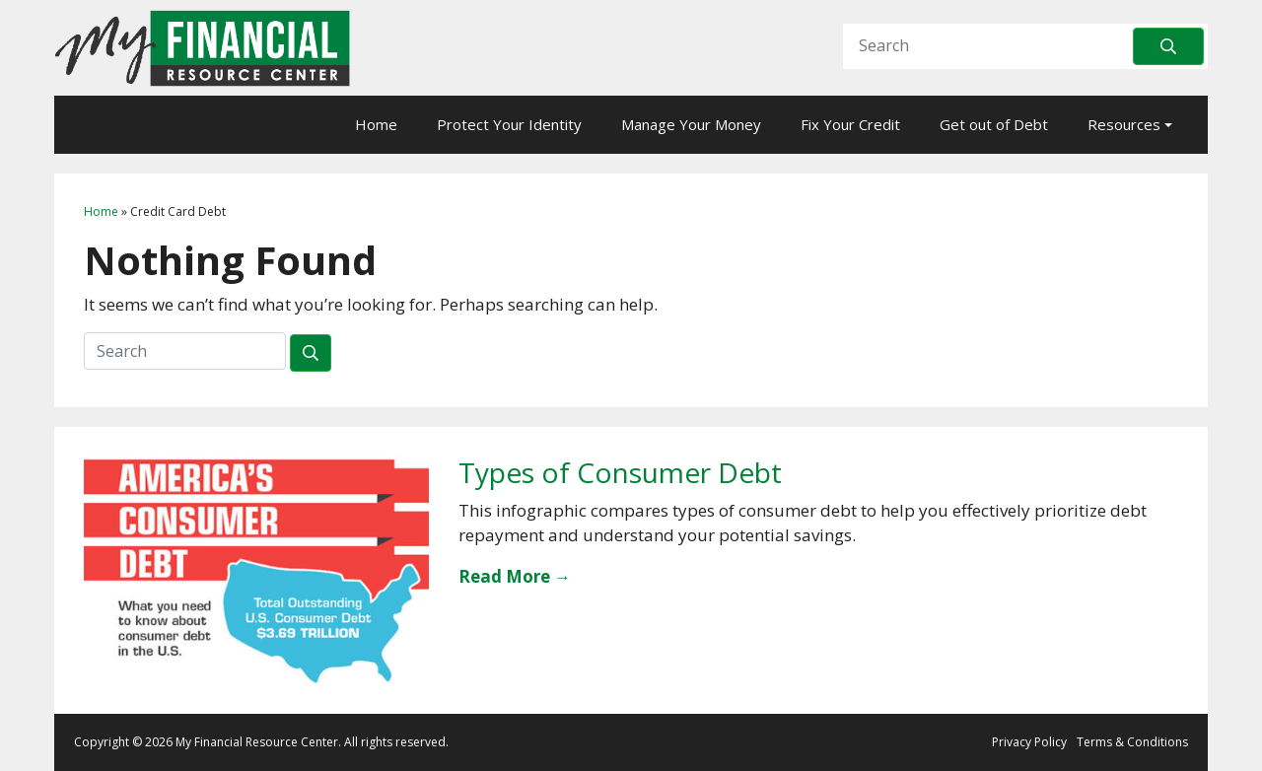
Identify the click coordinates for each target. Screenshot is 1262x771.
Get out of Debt (994, 124)
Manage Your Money (691, 124)
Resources (1123, 124)
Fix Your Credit (850, 124)
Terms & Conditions (1132, 742)
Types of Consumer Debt (620, 472)
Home (376, 124)
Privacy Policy (1029, 742)
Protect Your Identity (509, 124)
